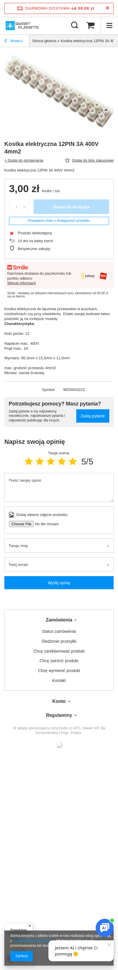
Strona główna (44, 41)
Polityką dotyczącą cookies (33, 941)
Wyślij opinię (59, 582)
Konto (59, 701)
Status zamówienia (59, 631)
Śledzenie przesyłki (59, 641)
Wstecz (13, 41)
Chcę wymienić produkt (59, 670)
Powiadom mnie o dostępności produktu (59, 221)
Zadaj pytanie (93, 416)
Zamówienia (59, 619)
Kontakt (59, 680)
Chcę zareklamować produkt (59, 651)
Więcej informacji (21, 283)
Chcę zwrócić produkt (59, 660)
